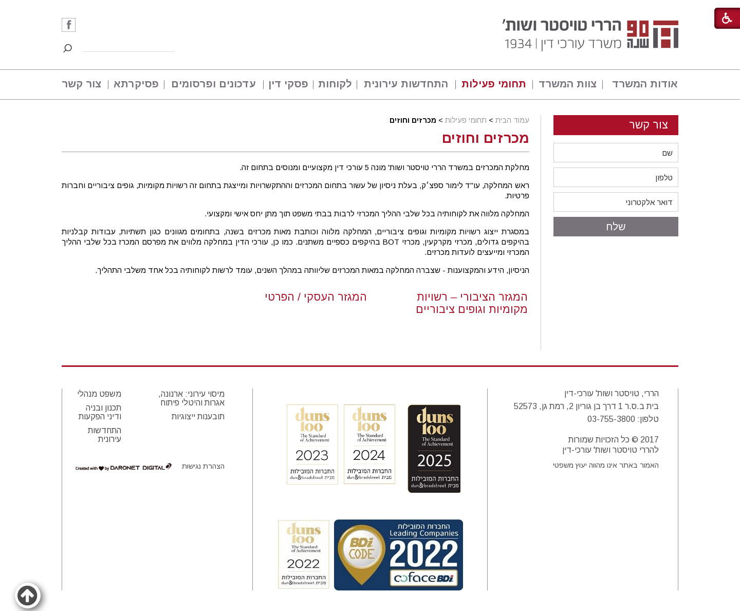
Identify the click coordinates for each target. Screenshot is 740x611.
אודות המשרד (645, 83)
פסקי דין (288, 83)
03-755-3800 (611, 419)
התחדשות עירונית (406, 83)
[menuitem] (640, 84)
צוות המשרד (568, 83)
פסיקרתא (136, 83)
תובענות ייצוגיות (198, 416)
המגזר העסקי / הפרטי (316, 297)
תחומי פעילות (493, 83)
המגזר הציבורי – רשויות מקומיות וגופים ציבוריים (472, 303)
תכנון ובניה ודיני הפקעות (100, 412)
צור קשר (81, 83)
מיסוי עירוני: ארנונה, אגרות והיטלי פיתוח (191, 398)
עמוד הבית (512, 120)
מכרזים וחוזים (485, 138)
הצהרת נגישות (203, 466)
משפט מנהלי (99, 394)
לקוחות (335, 83)
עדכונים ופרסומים (213, 83)
